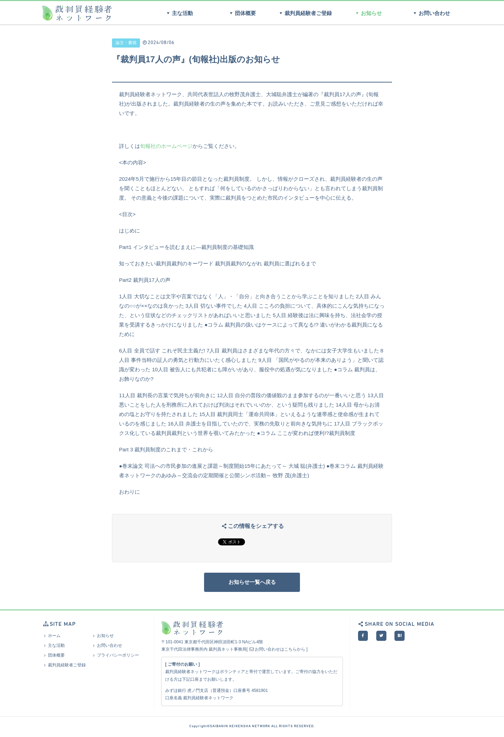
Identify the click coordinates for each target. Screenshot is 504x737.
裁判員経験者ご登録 (304, 13)
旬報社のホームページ (166, 146)
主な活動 (178, 13)
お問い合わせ (430, 13)
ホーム (51, 637)
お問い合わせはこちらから (277, 651)
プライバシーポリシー (115, 656)
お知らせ (368, 13)
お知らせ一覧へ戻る (252, 583)
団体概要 (241, 13)
